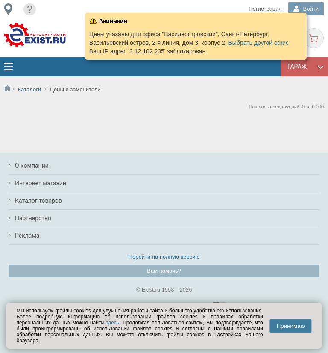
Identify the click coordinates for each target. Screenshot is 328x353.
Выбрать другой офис (258, 42)
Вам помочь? (164, 271)
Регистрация (265, 9)
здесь (112, 323)
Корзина (314, 38)
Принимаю (291, 326)
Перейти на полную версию (164, 257)
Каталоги (29, 89)
